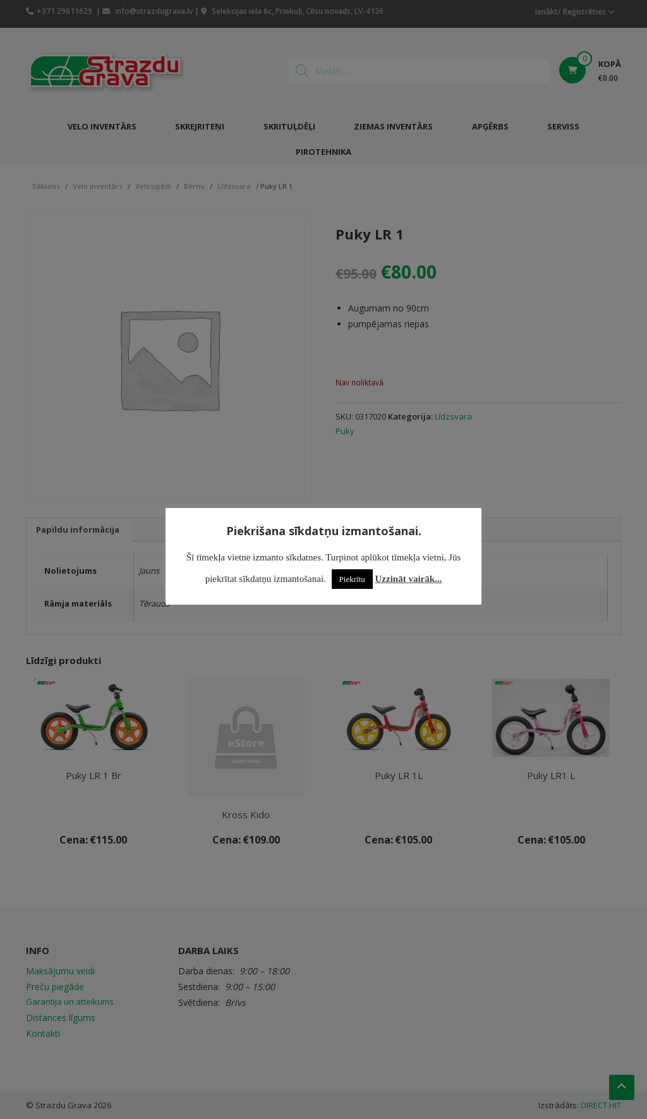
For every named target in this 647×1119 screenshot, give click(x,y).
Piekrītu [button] (352, 579)
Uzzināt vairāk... (408, 579)
